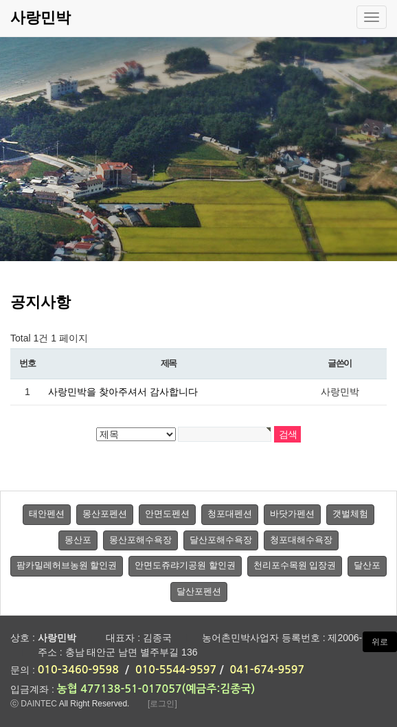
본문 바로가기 (0, 0)
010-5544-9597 (175, 669)
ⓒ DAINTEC (33, 703)
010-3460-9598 (78, 669)
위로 (380, 642)
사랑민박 (40, 17)
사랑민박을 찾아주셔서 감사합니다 (123, 391)
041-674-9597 (267, 669)
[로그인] (162, 703)
